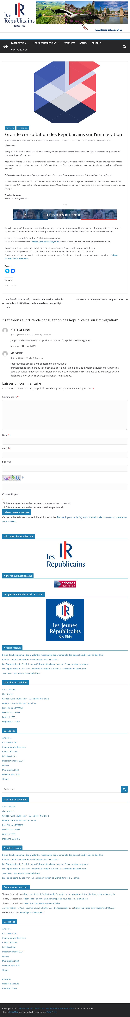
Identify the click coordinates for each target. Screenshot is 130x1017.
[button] (27, 43)
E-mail (6, 448)
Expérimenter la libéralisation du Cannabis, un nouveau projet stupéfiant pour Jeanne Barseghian (70, 894)
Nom (5, 435)
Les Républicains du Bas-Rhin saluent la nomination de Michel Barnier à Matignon (41, 878)
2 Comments (42, 140)
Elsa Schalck (8, 694)
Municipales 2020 (10, 770)
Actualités (69, 43)
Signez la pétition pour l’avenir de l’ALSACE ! (94, 908)
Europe (5, 765)
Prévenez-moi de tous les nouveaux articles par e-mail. (34, 507)
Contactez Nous (20, 49)
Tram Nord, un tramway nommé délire (42, 903)
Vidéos (5, 779)
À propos (6, 979)
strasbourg (101, 140)
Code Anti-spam (10, 494)
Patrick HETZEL (9, 717)
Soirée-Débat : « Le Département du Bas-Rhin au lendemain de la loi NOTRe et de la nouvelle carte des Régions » (32, 303)
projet (73, 140)
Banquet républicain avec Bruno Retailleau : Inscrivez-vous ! (30, 659)
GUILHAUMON (20, 330)
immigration (65, 140)
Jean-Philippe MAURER (12, 708)
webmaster (11, 140)
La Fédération (18, 43)
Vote (108, 140)
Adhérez (96, 43)
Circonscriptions (9, 742)
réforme (81, 140)
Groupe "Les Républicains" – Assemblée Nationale (25, 698)
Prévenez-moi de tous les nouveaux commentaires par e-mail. (38, 503)
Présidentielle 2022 (11, 774)
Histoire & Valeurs (10, 983)
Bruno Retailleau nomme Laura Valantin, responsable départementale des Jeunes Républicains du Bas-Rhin (52, 655)
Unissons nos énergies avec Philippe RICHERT (102, 299)
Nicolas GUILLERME (11, 712)
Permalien (45, 335)
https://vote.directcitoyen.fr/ (45, 241)
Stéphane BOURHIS (11, 721)
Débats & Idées (23, 128)
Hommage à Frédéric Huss (32, 912)
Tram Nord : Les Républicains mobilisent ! (21, 673)
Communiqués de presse (14, 747)
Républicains (90, 140)
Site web (6, 461)
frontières (55, 140)
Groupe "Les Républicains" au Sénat (19, 703)
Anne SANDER (8, 689)
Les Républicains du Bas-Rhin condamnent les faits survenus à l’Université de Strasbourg (44, 668)
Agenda (83, 43)
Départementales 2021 (12, 760)
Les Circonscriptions (45, 43)
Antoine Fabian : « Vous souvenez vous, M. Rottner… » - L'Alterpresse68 (35, 908)
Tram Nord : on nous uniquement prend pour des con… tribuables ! (56, 898)
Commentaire (10, 396)
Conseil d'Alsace (9, 751)
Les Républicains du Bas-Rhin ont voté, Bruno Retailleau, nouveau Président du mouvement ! (46, 664)
